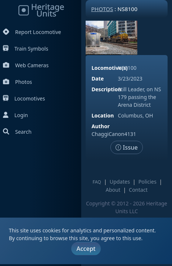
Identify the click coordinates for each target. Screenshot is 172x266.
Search (17, 131)
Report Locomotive (32, 31)
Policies (147, 181)
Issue (127, 147)
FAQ (97, 182)
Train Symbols (25, 48)
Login (15, 115)
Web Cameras (26, 65)
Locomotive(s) (110, 67)
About (113, 189)
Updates (120, 181)
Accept (85, 249)
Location (103, 115)
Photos (17, 81)
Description (106, 89)
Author (101, 126)
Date (98, 78)
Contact (138, 189)
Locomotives (24, 98)
